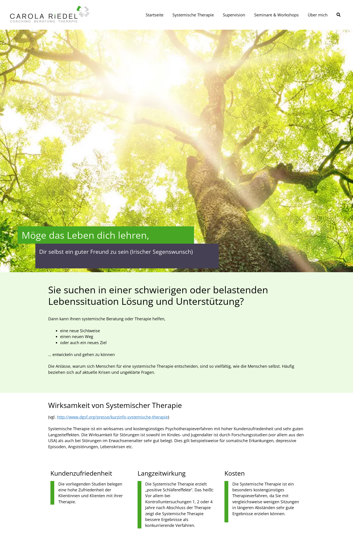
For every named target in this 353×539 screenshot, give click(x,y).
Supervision (234, 15)
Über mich (318, 15)
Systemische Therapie (193, 15)
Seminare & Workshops (276, 15)
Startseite (154, 15)
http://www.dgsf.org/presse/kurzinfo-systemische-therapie (112, 417)
